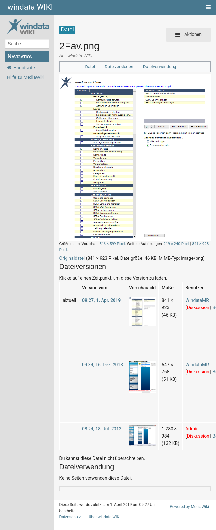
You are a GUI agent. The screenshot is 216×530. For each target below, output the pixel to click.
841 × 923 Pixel (194, 243)
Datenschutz (68, 511)
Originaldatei (71, 251)
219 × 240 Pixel (167, 243)
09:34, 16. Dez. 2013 (100, 358)
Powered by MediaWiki (190, 500)
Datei (92, 66)
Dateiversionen (120, 66)
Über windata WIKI (101, 511)
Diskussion (190, 301)
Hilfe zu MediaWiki (25, 77)
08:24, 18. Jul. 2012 (99, 422)
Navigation (19, 57)
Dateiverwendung (158, 66)
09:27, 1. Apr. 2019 (99, 294)
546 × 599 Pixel (107, 243)
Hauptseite (24, 67)
